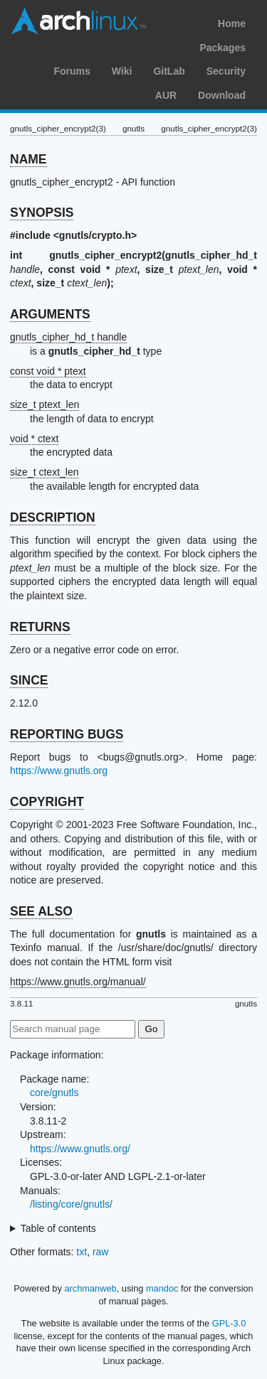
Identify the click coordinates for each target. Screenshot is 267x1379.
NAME (28, 159)
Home (232, 23)
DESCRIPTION (52, 517)
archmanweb (90, 1288)
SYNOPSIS (41, 212)
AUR (166, 95)
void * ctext (34, 438)
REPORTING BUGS (66, 734)
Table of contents (58, 1228)
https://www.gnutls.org (59, 770)
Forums (71, 71)
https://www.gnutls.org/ (80, 1148)
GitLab (168, 71)
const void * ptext (48, 371)
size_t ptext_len (44, 404)
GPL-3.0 (229, 1323)
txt (81, 1251)
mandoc (162, 1288)
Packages (222, 47)
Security (226, 71)
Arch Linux (78, 21)
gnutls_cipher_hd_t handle (68, 337)
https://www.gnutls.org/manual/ (78, 981)
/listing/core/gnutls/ (71, 1204)
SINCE (29, 680)
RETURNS (40, 627)
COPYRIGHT (47, 802)
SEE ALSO (41, 911)
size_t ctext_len (44, 472)
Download (222, 95)
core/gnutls (54, 1092)
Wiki (122, 71)
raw (101, 1251)
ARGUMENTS (50, 314)
